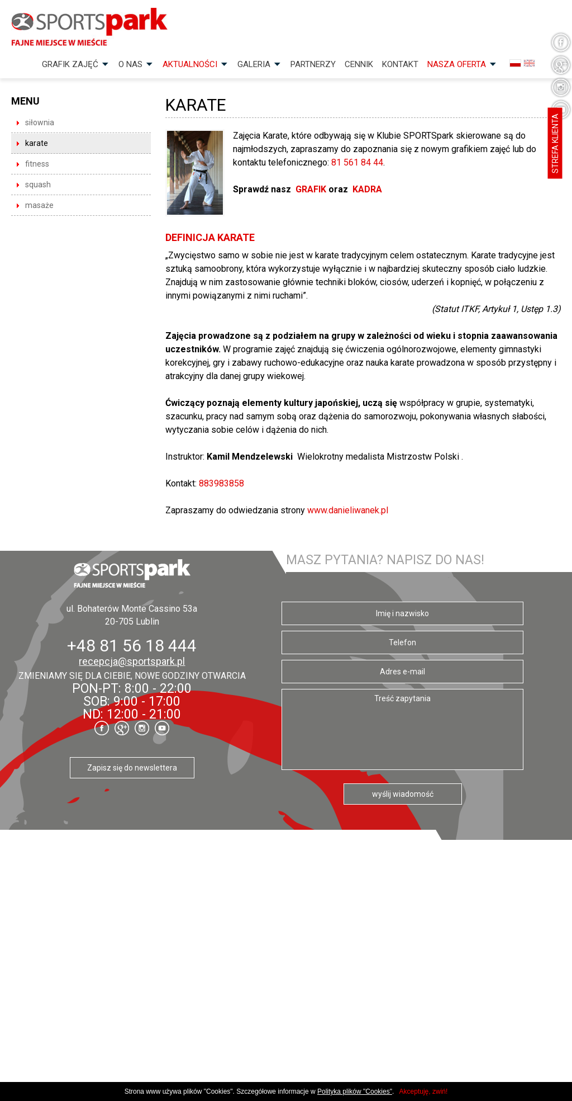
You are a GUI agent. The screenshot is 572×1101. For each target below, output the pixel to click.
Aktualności (190, 64)
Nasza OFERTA (456, 64)
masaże (39, 205)
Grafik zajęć (70, 64)
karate (36, 143)
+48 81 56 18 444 (132, 645)
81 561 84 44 (357, 162)
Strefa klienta (555, 143)
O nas (130, 64)
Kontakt (400, 64)
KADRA (367, 189)
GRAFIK (311, 189)
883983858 (221, 483)
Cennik (359, 64)
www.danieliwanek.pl (347, 510)
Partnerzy (313, 64)
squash (38, 184)
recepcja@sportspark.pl (132, 661)
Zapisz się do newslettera (132, 767)
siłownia (39, 122)
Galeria (253, 64)
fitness (37, 163)
